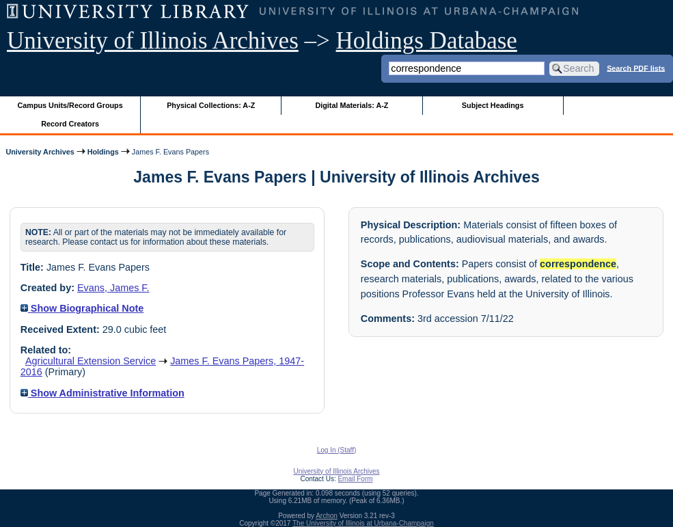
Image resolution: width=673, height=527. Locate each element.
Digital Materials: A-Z (351, 105)
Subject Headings (493, 105)
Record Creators (70, 124)
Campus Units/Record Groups (70, 105)
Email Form (355, 479)
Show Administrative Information (102, 393)
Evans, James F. (113, 287)
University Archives (39, 152)
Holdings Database (426, 40)
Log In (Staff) (337, 450)
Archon (327, 515)
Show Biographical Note (82, 308)
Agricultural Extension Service (90, 360)
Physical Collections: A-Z (211, 105)
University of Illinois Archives (153, 40)
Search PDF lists (636, 68)
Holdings (103, 152)
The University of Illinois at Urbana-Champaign (363, 523)
